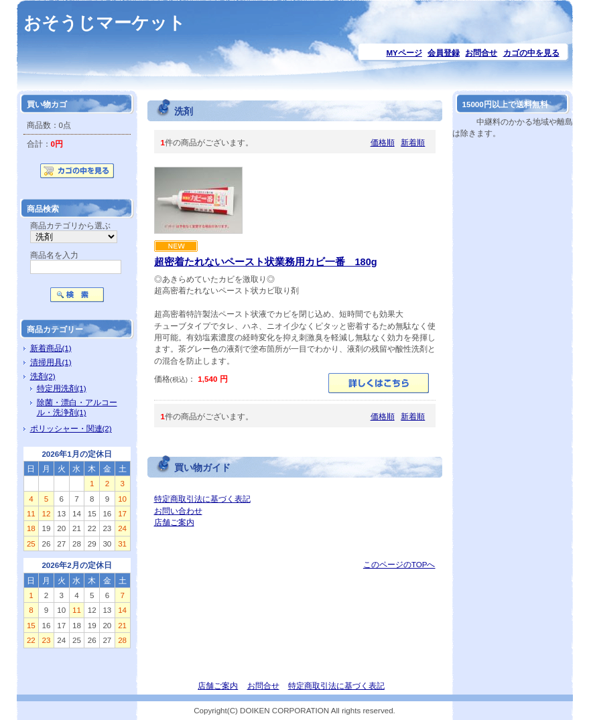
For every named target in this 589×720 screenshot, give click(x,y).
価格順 (383, 142)
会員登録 (444, 52)
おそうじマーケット (104, 22)
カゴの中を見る (531, 52)
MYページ (403, 52)
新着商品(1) (51, 348)
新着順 (413, 142)
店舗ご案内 (174, 522)
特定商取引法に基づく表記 (202, 498)
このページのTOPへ (399, 564)
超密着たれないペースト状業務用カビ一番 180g (265, 262)
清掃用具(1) (51, 362)
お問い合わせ (178, 510)
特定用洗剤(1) (61, 388)
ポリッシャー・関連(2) (71, 428)
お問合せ (481, 52)
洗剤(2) (43, 376)
